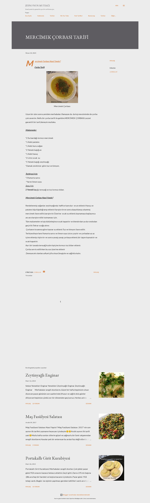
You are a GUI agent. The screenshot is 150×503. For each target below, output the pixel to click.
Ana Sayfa (28, 16)
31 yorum (36, 486)
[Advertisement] (59, 342)
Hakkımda (40, 16)
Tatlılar (52, 16)
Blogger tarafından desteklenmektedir (75, 495)
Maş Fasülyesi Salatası (44, 416)
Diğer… (113, 16)
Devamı (88, 403)
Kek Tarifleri (78, 16)
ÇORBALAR (113, 72)
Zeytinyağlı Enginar (42, 375)
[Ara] (116, 5)
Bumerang (91, 16)
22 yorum (36, 403)
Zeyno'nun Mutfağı (37, 5)
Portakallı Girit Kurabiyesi (48, 458)
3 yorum (35, 445)
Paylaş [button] (112, 61)
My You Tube (64, 16)
